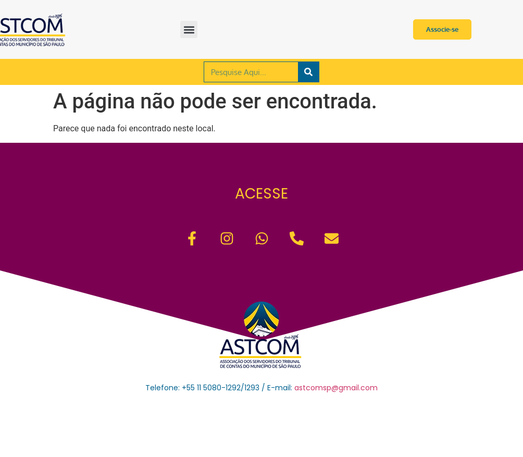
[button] (188, 29)
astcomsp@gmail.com (336, 387)
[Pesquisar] (308, 72)
